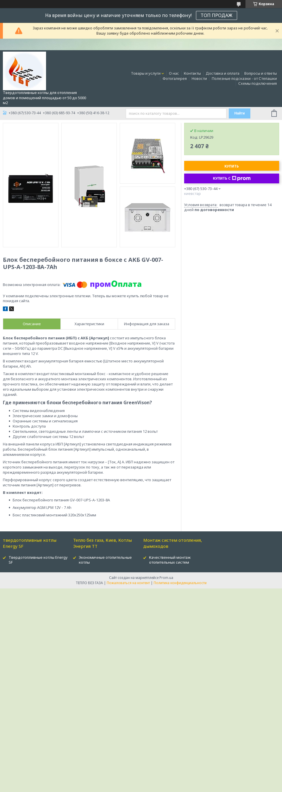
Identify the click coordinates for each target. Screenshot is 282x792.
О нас (174, 73)
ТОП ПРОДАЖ (217, 15)
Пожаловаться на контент (128, 582)
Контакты (192, 73)
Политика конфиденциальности (180, 582)
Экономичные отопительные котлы (105, 560)
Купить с (232, 178)
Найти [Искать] (240, 113)
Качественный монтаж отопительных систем (169, 560)
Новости (199, 78)
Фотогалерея (175, 78)
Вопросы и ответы (260, 73)
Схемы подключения (257, 83)
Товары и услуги (146, 73)
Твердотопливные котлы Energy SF (38, 560)
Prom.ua (166, 577)
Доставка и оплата (222, 73)
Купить (231, 166)
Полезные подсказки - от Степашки (244, 78)
